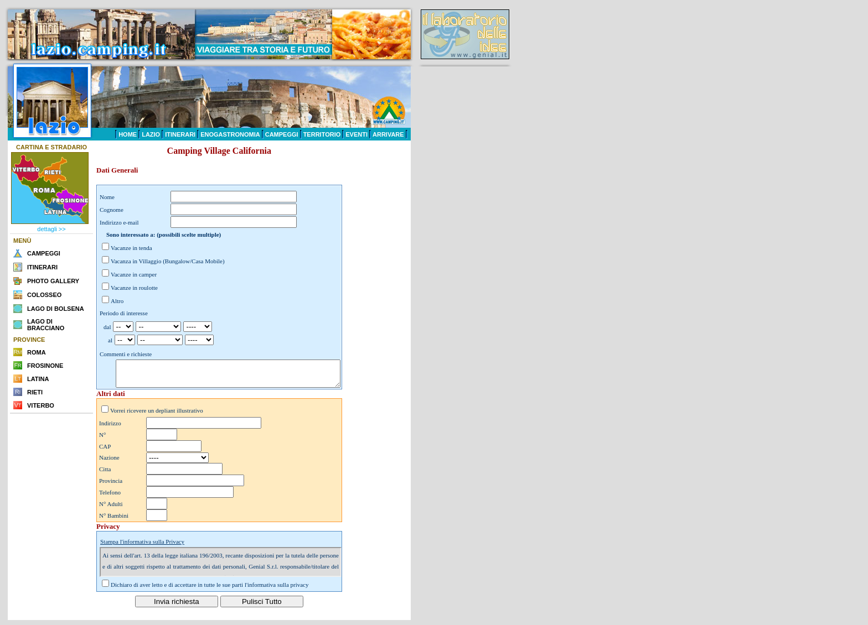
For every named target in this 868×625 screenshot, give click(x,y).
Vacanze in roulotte (134, 287)
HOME (127, 134)
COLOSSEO (44, 294)
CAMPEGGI (281, 134)
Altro (117, 301)
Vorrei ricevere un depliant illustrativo (156, 415)
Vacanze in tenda (131, 247)
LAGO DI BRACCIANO (45, 324)
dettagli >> (51, 229)
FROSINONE (45, 365)
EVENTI (356, 134)
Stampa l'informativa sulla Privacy (142, 546)
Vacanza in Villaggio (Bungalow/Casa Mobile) (168, 261)
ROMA (36, 352)
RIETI (35, 392)
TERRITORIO (322, 134)
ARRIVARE (388, 134)
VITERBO (40, 405)
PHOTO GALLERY (53, 281)
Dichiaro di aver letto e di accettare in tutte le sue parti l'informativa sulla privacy (210, 589)
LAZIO (151, 134)
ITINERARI (180, 134)
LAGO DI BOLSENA (55, 308)
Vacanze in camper (134, 274)
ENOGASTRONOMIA (230, 134)
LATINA (38, 379)
